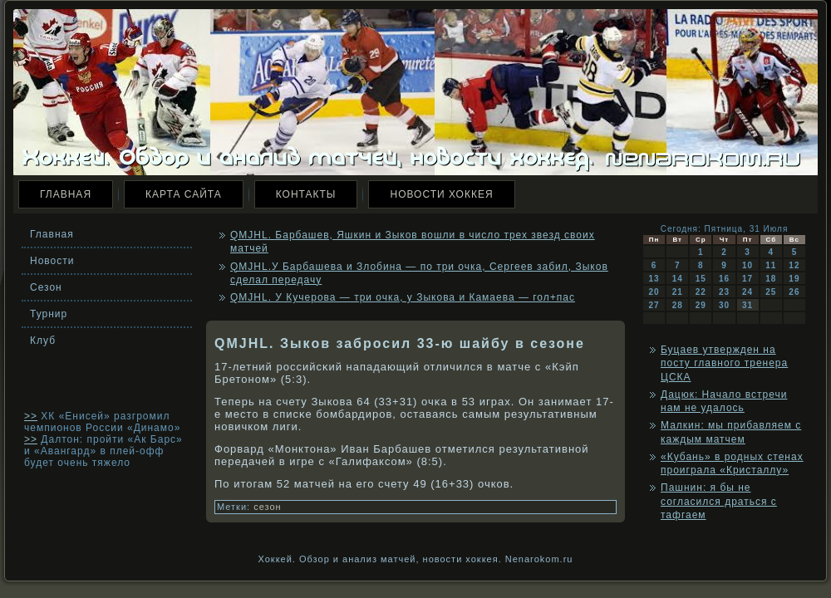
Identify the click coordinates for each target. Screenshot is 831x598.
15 (701, 278)
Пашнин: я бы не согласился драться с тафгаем (719, 501)
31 (747, 305)
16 (724, 278)
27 (654, 305)
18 (770, 278)
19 (794, 278)
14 (677, 278)
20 (654, 292)
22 (701, 292)
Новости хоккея (441, 194)
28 (677, 305)
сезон (267, 507)
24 (747, 292)
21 (677, 292)
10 (747, 265)
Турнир (48, 314)
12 (794, 265)
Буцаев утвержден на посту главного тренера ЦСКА (724, 363)
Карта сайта (183, 194)
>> (30, 416)
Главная (65, 194)
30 (724, 305)
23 (724, 292)
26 (794, 292)
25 (770, 292)
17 (747, 278)
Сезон (46, 287)
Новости (52, 261)
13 (654, 278)
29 (701, 305)
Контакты (306, 194)
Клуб (43, 340)
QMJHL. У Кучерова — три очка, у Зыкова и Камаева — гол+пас (402, 297)
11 (770, 265)
